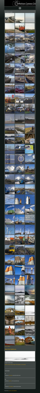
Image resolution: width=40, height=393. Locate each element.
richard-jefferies (11, 386)
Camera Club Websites (13, 390)
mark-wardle (10, 375)
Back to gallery (7, 346)
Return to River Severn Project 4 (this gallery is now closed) (15, 364)
